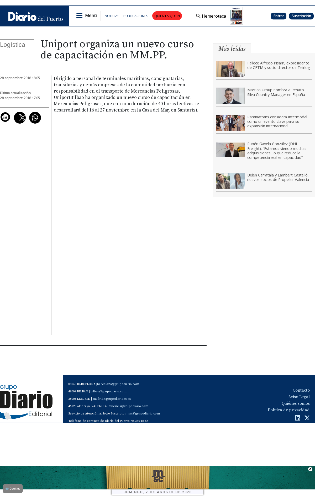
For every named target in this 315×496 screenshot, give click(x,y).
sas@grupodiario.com (144, 414)
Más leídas (232, 48)
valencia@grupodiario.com (128, 406)
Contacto (301, 390)
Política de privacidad (289, 410)
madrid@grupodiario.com (112, 399)
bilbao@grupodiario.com (109, 391)
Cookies (12, 488)
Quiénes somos (296, 403)
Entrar (278, 15)
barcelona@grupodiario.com (118, 384)
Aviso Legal (299, 396)
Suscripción (301, 15)
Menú (91, 15)
